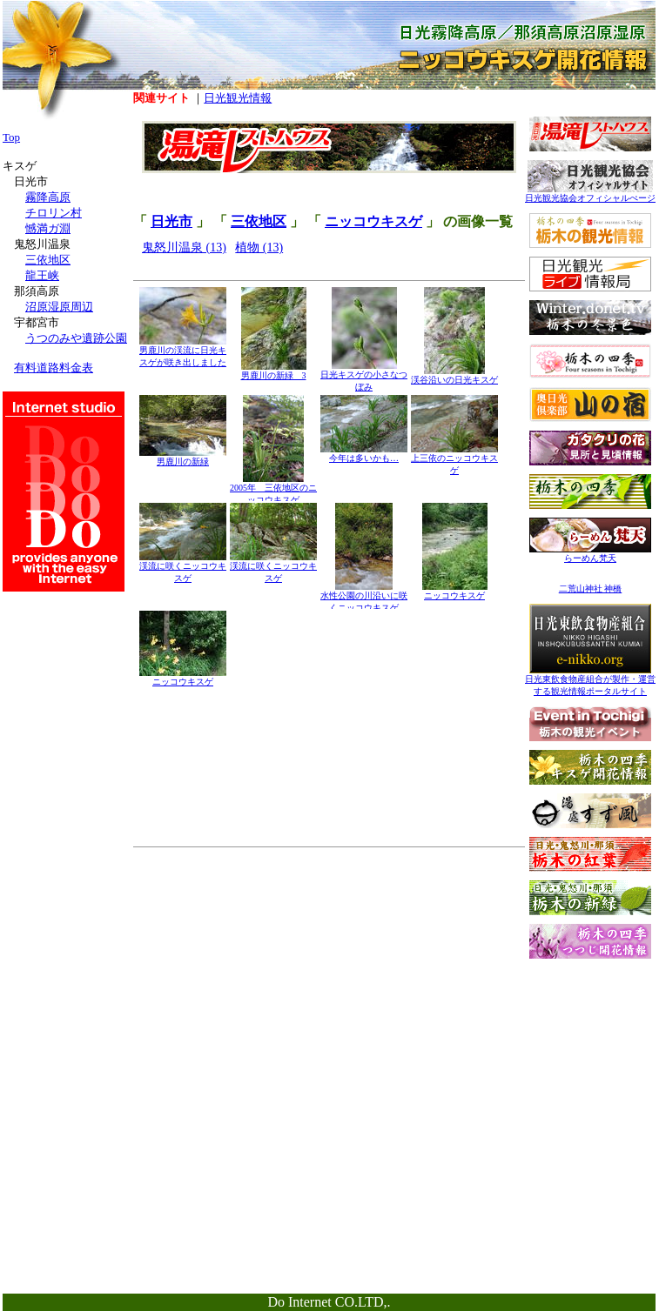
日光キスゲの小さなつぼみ (363, 376)
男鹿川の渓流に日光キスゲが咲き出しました (182, 352)
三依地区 (258, 221)
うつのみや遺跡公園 (76, 337)
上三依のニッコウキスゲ (454, 460)
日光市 (171, 221)
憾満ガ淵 (48, 228)
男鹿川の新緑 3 (273, 371)
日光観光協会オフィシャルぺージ (590, 193)
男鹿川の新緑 (182, 457)
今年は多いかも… (363, 454)
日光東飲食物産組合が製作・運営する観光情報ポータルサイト (590, 681)
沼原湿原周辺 (59, 306)
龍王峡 (42, 275)
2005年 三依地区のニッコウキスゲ (273, 489)
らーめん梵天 (590, 554)
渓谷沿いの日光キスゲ (454, 375)
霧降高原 (48, 197)
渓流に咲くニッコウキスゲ (182, 567)
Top (11, 137)
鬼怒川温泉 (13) (184, 247)
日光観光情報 (238, 97)
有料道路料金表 (53, 367)
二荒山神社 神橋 (590, 588)
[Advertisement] (590, 1076)
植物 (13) (259, 247)
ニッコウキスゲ (373, 221)
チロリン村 (53, 212)
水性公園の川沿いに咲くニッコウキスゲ (363, 597)
